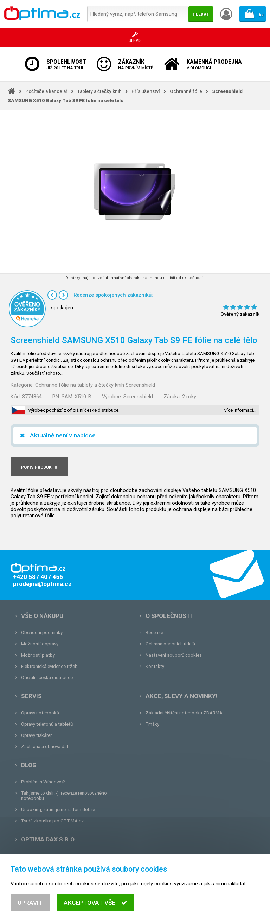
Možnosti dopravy (39, 643)
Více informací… (240, 410)
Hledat (201, 14)
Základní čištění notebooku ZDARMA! (185, 712)
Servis (31, 696)
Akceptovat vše (95, 906)
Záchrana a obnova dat (45, 746)
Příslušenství (145, 91)
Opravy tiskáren (37, 735)
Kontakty (155, 666)
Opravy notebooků (40, 712)
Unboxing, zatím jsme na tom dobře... (59, 809)
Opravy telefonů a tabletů (47, 724)
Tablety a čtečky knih (99, 91)
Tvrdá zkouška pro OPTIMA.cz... (54, 820)
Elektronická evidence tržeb (49, 666)
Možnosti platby (38, 655)
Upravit (30, 906)
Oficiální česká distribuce (47, 677)
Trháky (152, 724)
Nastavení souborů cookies (174, 655)
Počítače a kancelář (46, 91)
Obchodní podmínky (42, 632)
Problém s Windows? (43, 781)
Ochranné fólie (186, 91)
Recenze (154, 632)
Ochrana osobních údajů (170, 643)
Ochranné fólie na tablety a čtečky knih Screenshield (95, 385)
